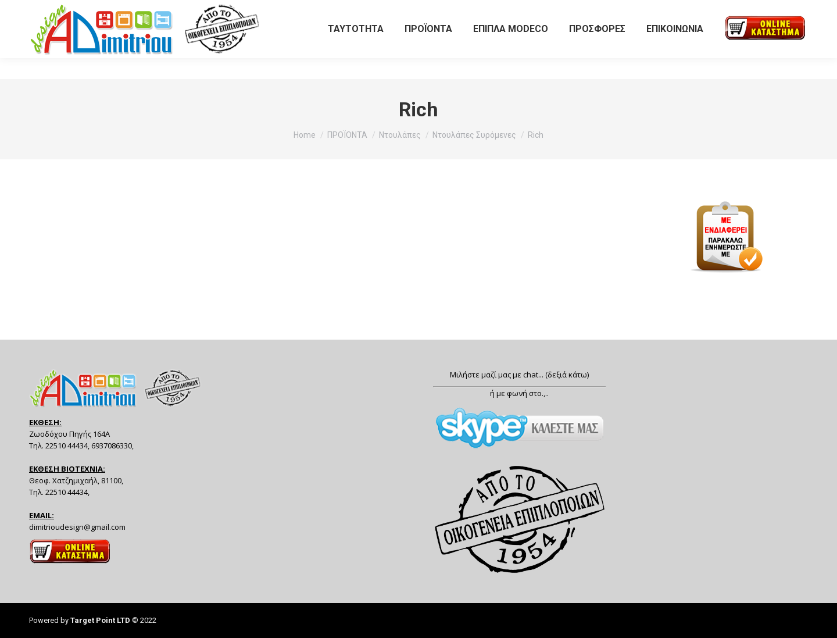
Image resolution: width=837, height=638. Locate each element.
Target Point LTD (100, 620)
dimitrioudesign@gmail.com (77, 527)
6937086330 (121, 10)
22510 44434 (56, 10)
